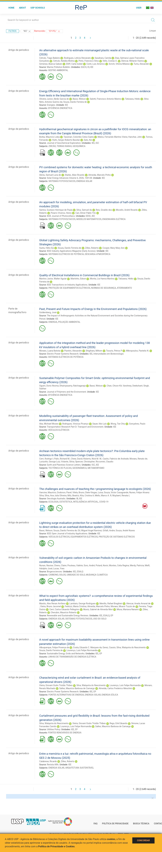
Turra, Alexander (141, 64)
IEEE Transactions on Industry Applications (67, 284)
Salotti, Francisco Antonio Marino (105, 99)
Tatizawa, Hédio (132, 99)
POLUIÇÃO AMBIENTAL (69, 322)
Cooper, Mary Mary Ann (114, 248)
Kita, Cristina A (87, 495)
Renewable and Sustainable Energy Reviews (67, 615)
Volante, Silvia (67, 461)
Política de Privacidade (115, 823)
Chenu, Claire (60, 565)
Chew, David (76, 458)
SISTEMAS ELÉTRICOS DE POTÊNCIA (66, 254)
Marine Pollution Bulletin (58, 67)
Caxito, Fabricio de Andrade (116, 458)
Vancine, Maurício (47, 492)
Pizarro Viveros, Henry (61, 213)
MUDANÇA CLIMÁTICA (97, 575)
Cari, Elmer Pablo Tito (86, 213)
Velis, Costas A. (110, 61)
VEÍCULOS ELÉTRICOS (58, 430)
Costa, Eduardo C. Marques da (87, 647)
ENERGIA (52, 322)
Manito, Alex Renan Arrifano (52, 603)
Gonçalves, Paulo (137, 424)
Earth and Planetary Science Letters (64, 465)
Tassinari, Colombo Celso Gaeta (78, 137)
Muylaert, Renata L (121, 495)
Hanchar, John (135, 137)
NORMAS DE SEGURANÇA (103, 288)
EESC (88, 216)
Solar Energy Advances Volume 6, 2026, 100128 (69, 178)
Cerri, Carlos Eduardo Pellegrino (64, 609)
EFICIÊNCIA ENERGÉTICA (60, 108)
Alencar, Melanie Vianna (132, 61)
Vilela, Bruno (78, 492)
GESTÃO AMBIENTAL (58, 70)
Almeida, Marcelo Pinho (99, 175)
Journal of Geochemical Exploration (64, 143)
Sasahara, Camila (103, 58)
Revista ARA (52, 764)
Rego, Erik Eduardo (118, 723)
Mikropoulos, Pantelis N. (137, 350)
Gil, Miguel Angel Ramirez (90, 530)
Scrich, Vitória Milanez (119, 64)
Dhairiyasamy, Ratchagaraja (73, 385)
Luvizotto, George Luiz (49, 461)
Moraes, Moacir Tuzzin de (123, 606)
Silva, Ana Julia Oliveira (56, 495)
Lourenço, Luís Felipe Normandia (82, 650)
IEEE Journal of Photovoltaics (61, 216)
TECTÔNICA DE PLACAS (59, 468)
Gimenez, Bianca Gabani (50, 64)
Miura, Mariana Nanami (128, 609)
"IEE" (27, 31)
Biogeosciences (54, 571)
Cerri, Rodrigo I (46, 458)
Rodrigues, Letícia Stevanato (77, 58)
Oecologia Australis (56, 498)
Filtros (12, 31)
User (138, 8)
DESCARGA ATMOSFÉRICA (97, 254)
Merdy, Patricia (137, 565)
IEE (91, 67)
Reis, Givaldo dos (104, 210)
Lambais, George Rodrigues (83, 603)
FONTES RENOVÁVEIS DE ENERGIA (64, 732)
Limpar (152, 31)
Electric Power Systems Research (63, 354)
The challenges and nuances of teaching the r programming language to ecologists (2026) (95, 488)
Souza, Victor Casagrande (116, 492)
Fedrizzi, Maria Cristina (75, 606)
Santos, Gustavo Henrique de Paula (55, 210)
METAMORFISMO (96, 468)
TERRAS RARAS (64, 146)
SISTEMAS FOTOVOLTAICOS (61, 181)
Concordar (143, 840)
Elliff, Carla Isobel (74, 64)
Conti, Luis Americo (95, 64)
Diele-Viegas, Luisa (94, 492)
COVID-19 (103, 502)
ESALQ (80, 571)
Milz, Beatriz (73, 495)
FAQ (95, 823)
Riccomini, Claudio (104, 461)
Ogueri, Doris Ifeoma (49, 385)
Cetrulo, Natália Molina (64, 61)
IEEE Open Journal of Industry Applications (67, 533)
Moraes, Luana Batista (49, 350)
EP (112, 615)
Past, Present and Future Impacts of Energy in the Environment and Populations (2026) (93, 309)
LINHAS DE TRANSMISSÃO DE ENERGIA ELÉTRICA (72, 657)
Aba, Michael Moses (48, 424)
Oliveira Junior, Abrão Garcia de (54, 99)
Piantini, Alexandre (73, 350)
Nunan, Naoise (46, 565)
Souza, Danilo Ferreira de (75, 102)
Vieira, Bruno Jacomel (50, 606)
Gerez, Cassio (109, 647)
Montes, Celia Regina (119, 565)
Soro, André (89, 565)
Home (11, 8)
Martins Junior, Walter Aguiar (53, 278)
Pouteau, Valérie (75, 565)
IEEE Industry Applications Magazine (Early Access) (71, 251)
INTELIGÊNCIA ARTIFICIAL (85, 502)
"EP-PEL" (54, 31)
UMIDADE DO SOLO (76, 575)
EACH (83, 67)
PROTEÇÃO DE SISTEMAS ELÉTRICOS (117, 537)
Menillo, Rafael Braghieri (110, 603)
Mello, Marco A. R (103, 495)
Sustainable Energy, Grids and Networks (66, 653)
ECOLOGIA (53, 502)
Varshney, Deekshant (132, 385)
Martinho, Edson (78, 278)
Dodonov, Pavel (64, 492)
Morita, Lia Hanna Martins (102, 278)
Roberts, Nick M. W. (92, 458)
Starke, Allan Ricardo (74, 175)
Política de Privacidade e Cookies (56, 846)
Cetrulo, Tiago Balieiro (49, 58)
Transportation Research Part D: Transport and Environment (75, 427)
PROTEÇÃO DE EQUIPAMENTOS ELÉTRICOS (69, 288)
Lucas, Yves (58, 568)
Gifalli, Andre (109, 530)
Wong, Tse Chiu (118, 424)
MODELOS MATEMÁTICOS (88, 219)
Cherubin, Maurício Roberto (63, 612)
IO (88, 67)
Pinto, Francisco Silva (89, 61)
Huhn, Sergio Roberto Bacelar (66, 140)
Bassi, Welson (79, 99)
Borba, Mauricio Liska (49, 137)
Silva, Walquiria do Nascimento (131, 647)
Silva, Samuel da (84, 210)
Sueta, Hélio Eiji (46, 248)
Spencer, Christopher (85, 461)
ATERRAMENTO (124, 288)
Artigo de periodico (18, 50)
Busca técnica (141, 823)
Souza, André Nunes (125, 530)
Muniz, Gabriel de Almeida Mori (98, 609)
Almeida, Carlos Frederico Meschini (115, 688)
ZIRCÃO (52, 146)
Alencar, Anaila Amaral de (138, 603)
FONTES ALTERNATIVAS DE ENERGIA (66, 695)
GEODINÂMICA (79, 468)
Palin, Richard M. (62, 458)
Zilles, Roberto (92, 248)
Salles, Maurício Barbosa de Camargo (77, 688)
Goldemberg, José (47, 312)
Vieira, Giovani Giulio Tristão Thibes (55, 685)
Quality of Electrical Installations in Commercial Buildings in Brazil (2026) (84, 275)
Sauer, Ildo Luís (99, 424)
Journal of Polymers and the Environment (66, 392)
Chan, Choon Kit (114, 385)
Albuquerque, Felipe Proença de (54, 647)
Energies (51, 105)
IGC (97, 143)
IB (77, 498)
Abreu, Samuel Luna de (50, 175)
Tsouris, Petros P (114, 350)
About (22, 8)
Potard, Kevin (102, 565)
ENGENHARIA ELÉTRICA (113, 219)
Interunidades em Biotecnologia (108, 354)
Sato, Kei (88, 140)
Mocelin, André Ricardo (127, 210)
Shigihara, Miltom (94, 350)
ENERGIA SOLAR (84, 181)
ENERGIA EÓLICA (110, 695)
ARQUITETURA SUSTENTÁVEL (79, 768)
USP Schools (38, 8)
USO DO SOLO (99, 618)
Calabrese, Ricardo (48, 761)
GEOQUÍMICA (79, 146)
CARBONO (53, 575)
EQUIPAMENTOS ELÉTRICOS (84, 537)
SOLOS (62, 575)
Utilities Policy (53, 729)
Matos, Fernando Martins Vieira (112, 137)
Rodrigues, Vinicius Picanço (75, 424)
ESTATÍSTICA (66, 502)
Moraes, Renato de (138, 458)
